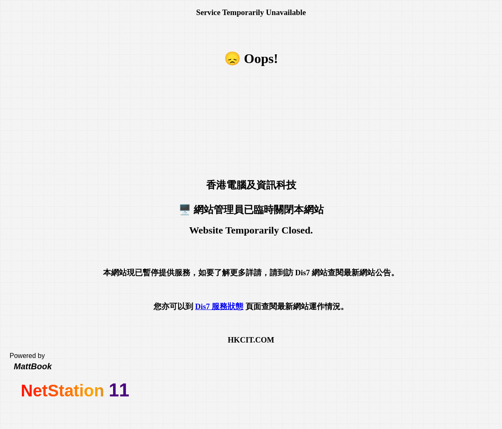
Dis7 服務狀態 (219, 306)
